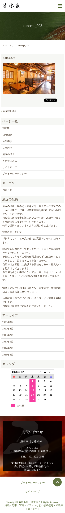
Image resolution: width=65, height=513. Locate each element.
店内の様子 (8, 154)
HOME (6, 128)
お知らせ (7, 190)
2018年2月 (7, 335)
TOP (5, 45)
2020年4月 (7, 328)
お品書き (7, 141)
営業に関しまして (12, 232)
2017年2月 (7, 348)
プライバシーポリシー (14, 173)
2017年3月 (7, 341)
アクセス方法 (9, 160)
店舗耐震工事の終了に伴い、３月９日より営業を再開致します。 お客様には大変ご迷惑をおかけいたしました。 (31, 302)
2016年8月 (7, 354)
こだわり (7, 147)
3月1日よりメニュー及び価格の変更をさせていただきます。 (31, 240)
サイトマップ (9, 167)
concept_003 (9, 111)
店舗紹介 (7, 135)
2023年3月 (7, 322)
